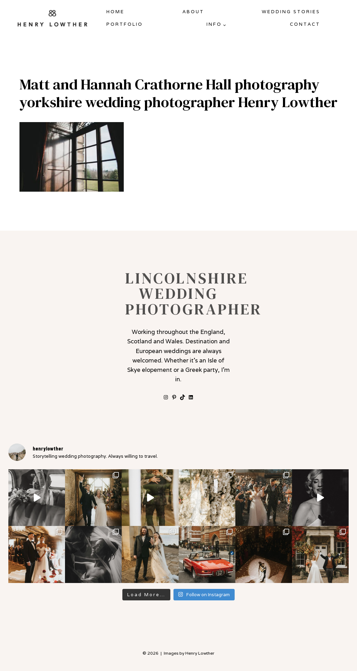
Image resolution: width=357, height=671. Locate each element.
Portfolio (124, 24)
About (193, 12)
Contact (305, 24)
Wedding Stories (291, 12)
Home (115, 12)
